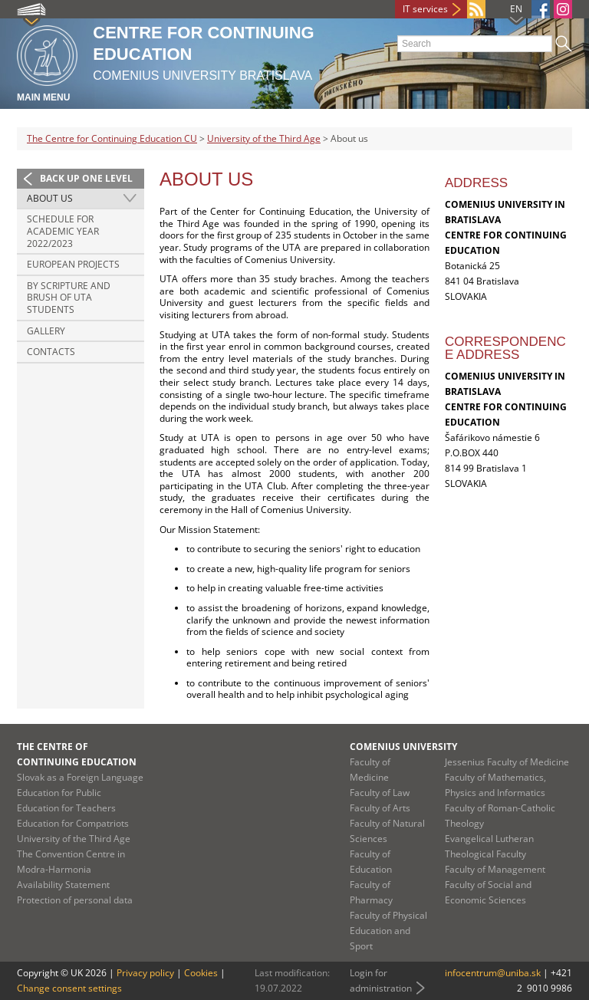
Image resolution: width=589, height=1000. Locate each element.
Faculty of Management (495, 869)
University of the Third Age (264, 138)
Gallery (46, 330)
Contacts (51, 351)
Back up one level (86, 178)
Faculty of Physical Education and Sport (388, 930)
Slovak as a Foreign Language (80, 777)
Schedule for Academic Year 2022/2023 (63, 230)
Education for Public (59, 792)
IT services (425, 8)
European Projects (73, 264)
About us (50, 198)
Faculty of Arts (380, 807)
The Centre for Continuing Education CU (112, 138)
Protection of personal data (75, 899)
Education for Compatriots (73, 823)
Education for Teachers (66, 807)
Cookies (201, 972)
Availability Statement (63, 884)
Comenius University (403, 746)
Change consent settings (69, 988)
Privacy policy (145, 972)
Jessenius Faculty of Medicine (507, 761)
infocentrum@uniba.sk (493, 972)
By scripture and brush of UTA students (68, 297)
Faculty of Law (380, 792)
